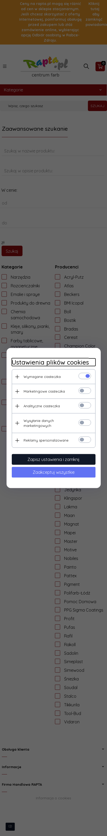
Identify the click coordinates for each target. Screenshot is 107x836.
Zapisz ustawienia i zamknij (53, 459)
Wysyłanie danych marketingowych (39, 423)
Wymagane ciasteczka (42, 377)
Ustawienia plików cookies (50, 362)
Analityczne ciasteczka (42, 406)
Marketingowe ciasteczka (44, 391)
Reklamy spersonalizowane (46, 440)
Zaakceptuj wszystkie (54, 472)
